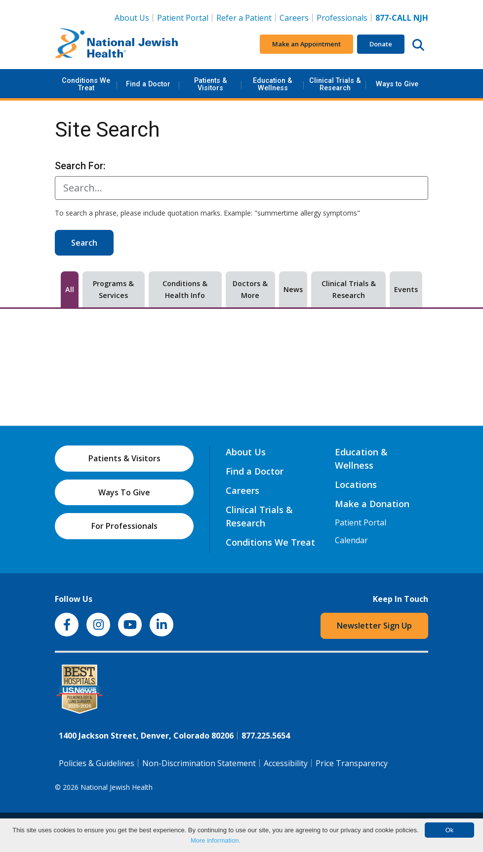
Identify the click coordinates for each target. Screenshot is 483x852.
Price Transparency (352, 763)
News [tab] (293, 289)
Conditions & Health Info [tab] (184, 289)
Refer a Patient (244, 17)
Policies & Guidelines (96, 763)
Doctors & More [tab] (250, 289)
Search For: (80, 166)
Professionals (342, 17)
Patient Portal (182, 17)
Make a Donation (372, 504)
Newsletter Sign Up (374, 625)
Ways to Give (397, 84)
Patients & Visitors (210, 84)
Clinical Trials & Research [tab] (349, 289)
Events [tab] (406, 289)
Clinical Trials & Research (335, 84)
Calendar (351, 540)
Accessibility (286, 763)
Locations (356, 484)
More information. (216, 840)
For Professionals (124, 525)
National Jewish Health (116, 787)
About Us (132, 17)
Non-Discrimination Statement (199, 763)
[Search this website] (418, 44)
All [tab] (69, 289)
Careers (296, 17)
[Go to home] (116, 44)
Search (84, 242)
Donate (380, 43)
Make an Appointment (306, 43)
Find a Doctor (148, 84)
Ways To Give (124, 492)
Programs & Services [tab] (113, 289)
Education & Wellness (272, 84)
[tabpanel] (241, 331)
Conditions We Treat (86, 84)
